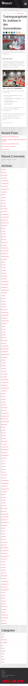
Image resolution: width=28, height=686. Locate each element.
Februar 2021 (4, 340)
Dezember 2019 (5, 379)
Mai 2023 (3, 267)
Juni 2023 (3, 264)
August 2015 (4, 525)
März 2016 (3, 505)
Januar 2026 (4, 178)
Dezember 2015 (5, 514)
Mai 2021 (3, 332)
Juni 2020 (3, 363)
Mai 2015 (3, 533)
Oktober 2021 (4, 318)
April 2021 (3, 335)
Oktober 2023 (4, 253)
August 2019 (4, 390)
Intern (3, 674)
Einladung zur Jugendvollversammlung (10, 143)
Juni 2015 (3, 531)
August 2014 (4, 559)
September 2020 (5, 354)
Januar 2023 (4, 278)
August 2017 (4, 458)
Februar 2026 (4, 175)
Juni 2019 (3, 396)
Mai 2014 (3, 567)
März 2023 (3, 273)
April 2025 (3, 203)
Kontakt (3, 672)
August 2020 (4, 357)
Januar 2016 (4, 511)
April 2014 (3, 570)
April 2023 (3, 270)
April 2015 (3, 536)
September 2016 (5, 489)
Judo (23, 13)
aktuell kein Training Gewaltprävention (10, 136)
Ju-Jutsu (3, 659)
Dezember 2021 (5, 312)
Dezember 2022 (5, 281)
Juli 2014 (3, 561)
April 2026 (3, 169)
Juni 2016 (3, 497)
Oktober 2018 (4, 419)
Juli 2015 (3, 528)
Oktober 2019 (4, 385)
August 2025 (4, 192)
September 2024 (5, 222)
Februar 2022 (4, 309)
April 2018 (3, 435)
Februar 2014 (4, 575)
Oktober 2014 (4, 553)
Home (3, 671)
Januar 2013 (4, 609)
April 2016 (3, 503)
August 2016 (4, 491)
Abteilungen (4, 639)
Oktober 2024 (4, 220)
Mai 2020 (3, 365)
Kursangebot (4, 642)
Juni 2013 (3, 595)
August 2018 (4, 424)
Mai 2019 (3, 399)
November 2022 (5, 284)
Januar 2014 (4, 578)
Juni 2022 (3, 298)
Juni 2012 (3, 612)
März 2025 (3, 206)
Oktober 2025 (4, 186)
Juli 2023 (3, 262)
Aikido (2, 653)
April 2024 (3, 236)
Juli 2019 (3, 393)
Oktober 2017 (4, 452)
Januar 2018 (4, 444)
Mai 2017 (3, 466)
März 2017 (3, 472)
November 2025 (5, 183)
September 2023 (5, 256)
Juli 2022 (3, 295)
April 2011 (3, 620)
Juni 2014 (3, 564)
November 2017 (5, 449)
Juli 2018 (3, 427)
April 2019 (3, 402)
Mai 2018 (3, 433)
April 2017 (3, 469)
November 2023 (5, 250)
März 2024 (3, 239)
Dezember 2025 (5, 180)
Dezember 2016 (5, 480)
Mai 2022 (3, 301)
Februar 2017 (4, 475)
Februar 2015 (4, 542)
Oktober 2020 (4, 351)
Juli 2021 (3, 326)
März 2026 (3, 172)
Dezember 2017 (5, 447)
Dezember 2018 (5, 413)
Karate (2, 662)
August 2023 (4, 259)
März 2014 (3, 573)
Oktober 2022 (4, 287)
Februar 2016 (4, 508)
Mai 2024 (3, 234)
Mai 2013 (3, 598)
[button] (4, 33)
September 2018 (5, 421)
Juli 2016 (3, 494)
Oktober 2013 (4, 587)
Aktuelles (19, 13)
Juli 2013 (3, 592)
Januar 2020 (4, 377)
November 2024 (5, 217)
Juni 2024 (3, 231)
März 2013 (3, 603)
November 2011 (5, 617)
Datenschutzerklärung (7, 675)
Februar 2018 (4, 441)
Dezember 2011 (5, 615)
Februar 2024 (4, 242)
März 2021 (3, 337)
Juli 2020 (3, 360)
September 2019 (5, 388)
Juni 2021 (3, 329)
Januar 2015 (4, 545)
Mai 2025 (3, 200)
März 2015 (3, 539)
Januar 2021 (4, 343)
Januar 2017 (4, 477)
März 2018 (3, 438)
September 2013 (5, 589)
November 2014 (5, 550)
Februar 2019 (4, 407)
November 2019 (5, 382)
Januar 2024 (4, 245)
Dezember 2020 (5, 346)
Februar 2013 (4, 606)
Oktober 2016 (4, 486)
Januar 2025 (4, 211)
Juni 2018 (3, 430)
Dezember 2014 (5, 547)
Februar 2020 (4, 374)
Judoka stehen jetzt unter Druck (8, 146)
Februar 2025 (4, 208)
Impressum (4, 677)
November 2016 (5, 483)
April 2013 (3, 601)
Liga (2, 645)
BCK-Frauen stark (5, 149)
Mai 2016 (3, 500)
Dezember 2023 (5, 248)
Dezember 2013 (5, 581)
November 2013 (5, 584)
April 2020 (3, 368)
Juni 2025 (3, 197)
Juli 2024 (3, 228)
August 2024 (4, 225)
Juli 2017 (3, 461)
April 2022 (3, 304)
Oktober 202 (4, 623)
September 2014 (5, 556)
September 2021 (5, 320)
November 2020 (5, 349)
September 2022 (5, 290)
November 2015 (5, 517)
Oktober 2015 (4, 519)
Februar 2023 (4, 276)
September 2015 (5, 522)
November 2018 (5, 416)
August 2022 (4, 292)
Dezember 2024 (5, 214)
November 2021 (5, 315)
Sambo (3, 648)
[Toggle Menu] (25, 3)
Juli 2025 (3, 194)
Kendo (2, 634)
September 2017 (5, 455)
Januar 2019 (4, 410)
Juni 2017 (3, 463)
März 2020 (3, 371)
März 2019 (3, 405)
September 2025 (5, 189)
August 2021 (4, 323)
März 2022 (3, 306)
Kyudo (2, 637)
